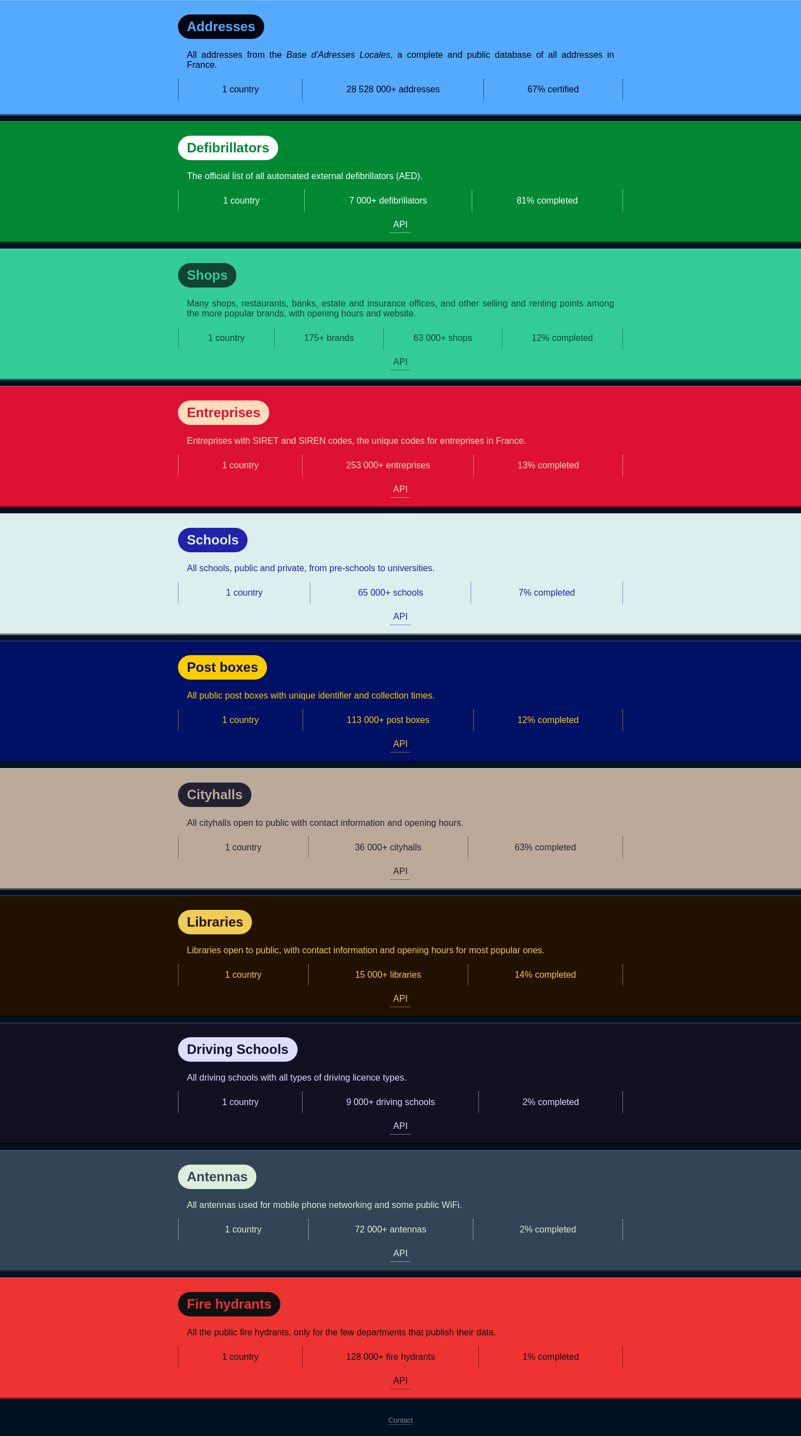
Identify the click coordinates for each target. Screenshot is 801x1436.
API (400, 224)
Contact (400, 1420)
